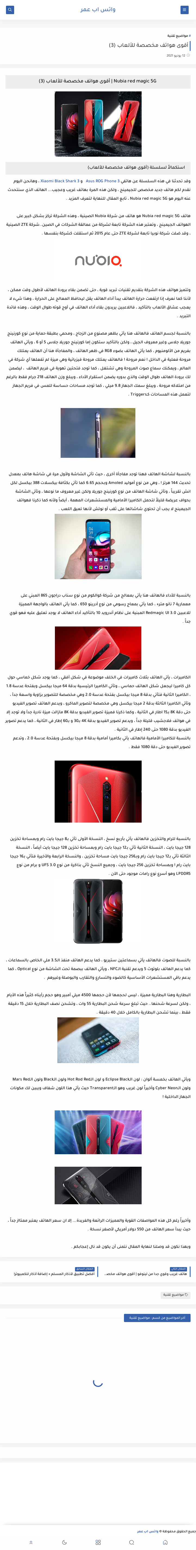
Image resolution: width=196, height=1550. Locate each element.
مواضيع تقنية (177, 36)
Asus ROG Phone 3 (102, 182)
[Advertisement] (164, 1493)
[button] (165, 1543)
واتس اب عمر (98, 10)
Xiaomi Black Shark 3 (60, 182)
